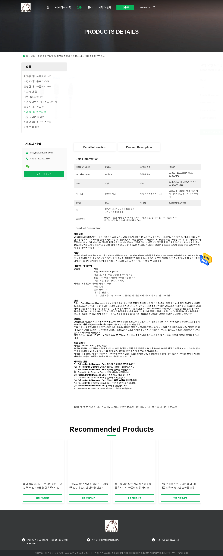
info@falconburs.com (41, 152)
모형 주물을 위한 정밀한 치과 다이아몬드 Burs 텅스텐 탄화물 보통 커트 (179, 486)
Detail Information (94, 147)
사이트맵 (39, 553)
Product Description (139, 147)
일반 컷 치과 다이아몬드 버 (94, 407)
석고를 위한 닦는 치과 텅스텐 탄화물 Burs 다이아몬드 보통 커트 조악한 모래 (133, 486)
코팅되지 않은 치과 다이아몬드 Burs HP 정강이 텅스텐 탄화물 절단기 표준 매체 (88, 486)
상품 (79, 7)
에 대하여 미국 (63, 7)
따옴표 (125, 7)
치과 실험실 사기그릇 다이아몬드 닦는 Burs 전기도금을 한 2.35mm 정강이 (42, 486)
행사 (90, 7)
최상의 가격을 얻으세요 (154, 132)
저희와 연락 (104, 7)
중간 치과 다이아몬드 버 (165, 407)
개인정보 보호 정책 (54, 553)
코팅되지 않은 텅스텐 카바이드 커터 (130, 407)
